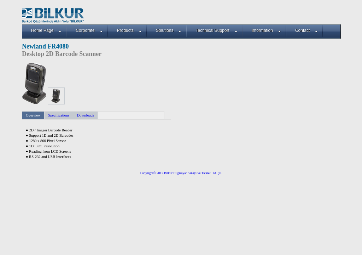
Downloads (85, 115)
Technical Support (216, 30)
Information (266, 30)
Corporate (89, 30)
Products (129, 30)
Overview (33, 115)
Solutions (168, 30)
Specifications (58, 115)
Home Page (46, 30)
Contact (306, 30)
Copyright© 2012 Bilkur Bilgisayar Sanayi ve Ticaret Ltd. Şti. (181, 173)
